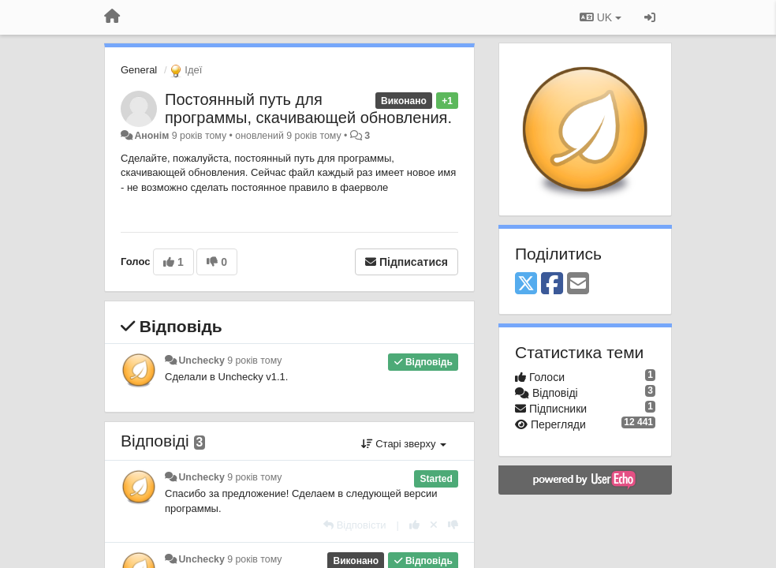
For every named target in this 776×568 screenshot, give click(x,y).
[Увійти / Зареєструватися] (650, 17)
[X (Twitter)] (526, 284)
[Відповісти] (354, 525)
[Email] (578, 284)
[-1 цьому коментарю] (453, 525)
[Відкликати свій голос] (434, 525)
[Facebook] (552, 284)
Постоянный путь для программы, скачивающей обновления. (308, 108)
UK (600, 17)
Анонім (151, 135)
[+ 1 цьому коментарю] (414, 525)
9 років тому (254, 360)
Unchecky (201, 360)
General (139, 70)
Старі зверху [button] (403, 444)
